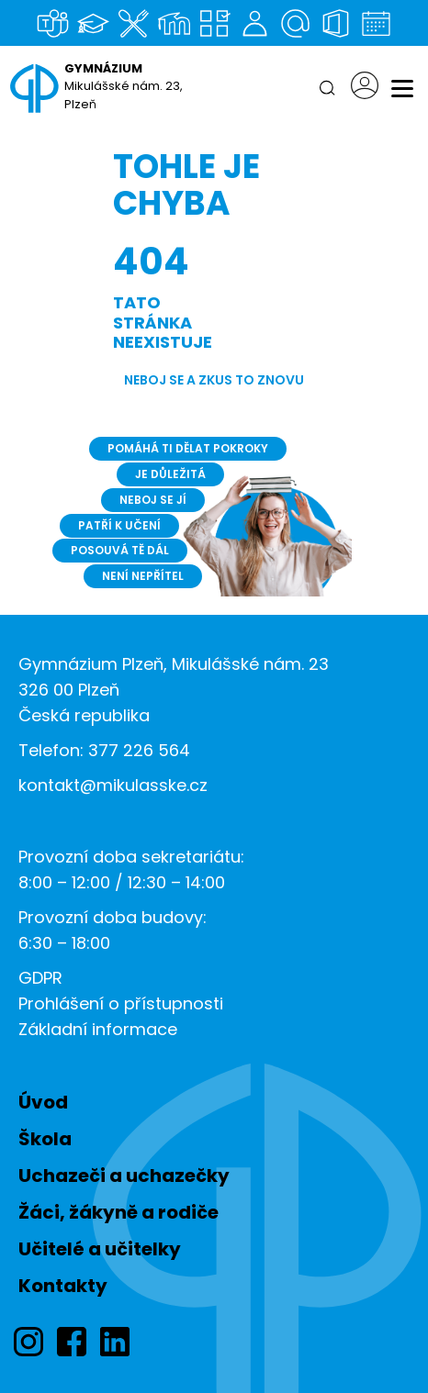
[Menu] (402, 88)
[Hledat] (327, 88)
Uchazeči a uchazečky (124, 1175)
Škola (45, 1139)
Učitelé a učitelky (99, 1249)
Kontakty (62, 1285)
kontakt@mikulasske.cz (113, 785)
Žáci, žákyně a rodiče (118, 1212)
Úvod (43, 1102)
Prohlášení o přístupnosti (120, 1003)
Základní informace (97, 1029)
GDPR (40, 977)
